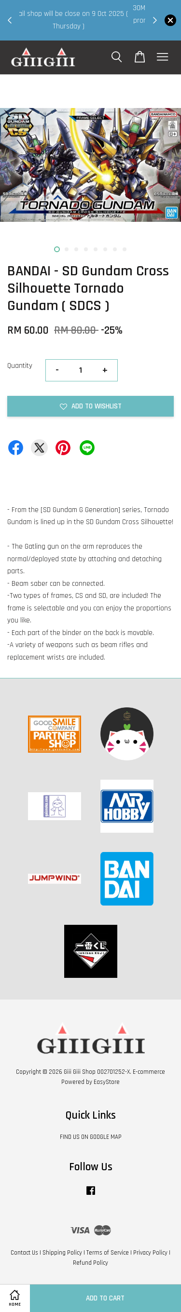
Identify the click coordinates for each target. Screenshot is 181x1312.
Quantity (19, 365)
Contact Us (24, 1253)
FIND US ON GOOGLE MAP (91, 1137)
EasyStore (107, 1082)
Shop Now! (84, 32)
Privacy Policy (150, 1253)
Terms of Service (107, 1253)
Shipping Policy (62, 1253)
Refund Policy (90, 1263)
